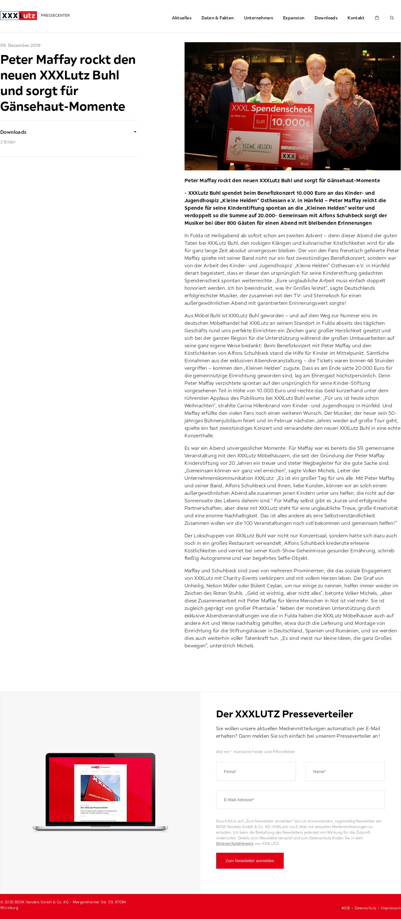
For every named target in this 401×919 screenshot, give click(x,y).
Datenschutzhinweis (234, 843)
